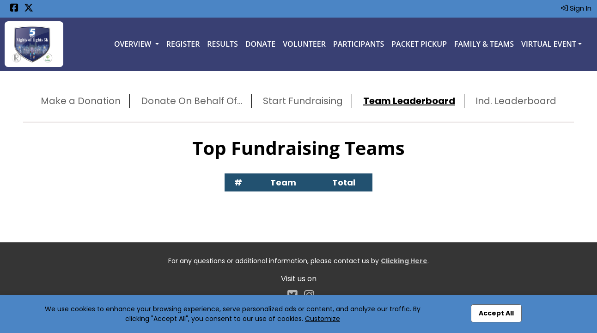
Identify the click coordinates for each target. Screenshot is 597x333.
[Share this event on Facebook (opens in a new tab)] (14, 8)
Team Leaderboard (409, 100)
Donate (260, 44)
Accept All (496, 313)
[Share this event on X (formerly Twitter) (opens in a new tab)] (28, 8)
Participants (358, 44)
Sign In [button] (576, 8)
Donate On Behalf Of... (192, 100)
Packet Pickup (419, 44)
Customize (322, 318)
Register (183, 44)
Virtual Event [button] (548, 44)
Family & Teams (484, 44)
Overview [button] (133, 44)
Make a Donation (81, 100)
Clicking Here (404, 260)
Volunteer (304, 44)
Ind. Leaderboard (515, 100)
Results (222, 44)
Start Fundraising (303, 100)
